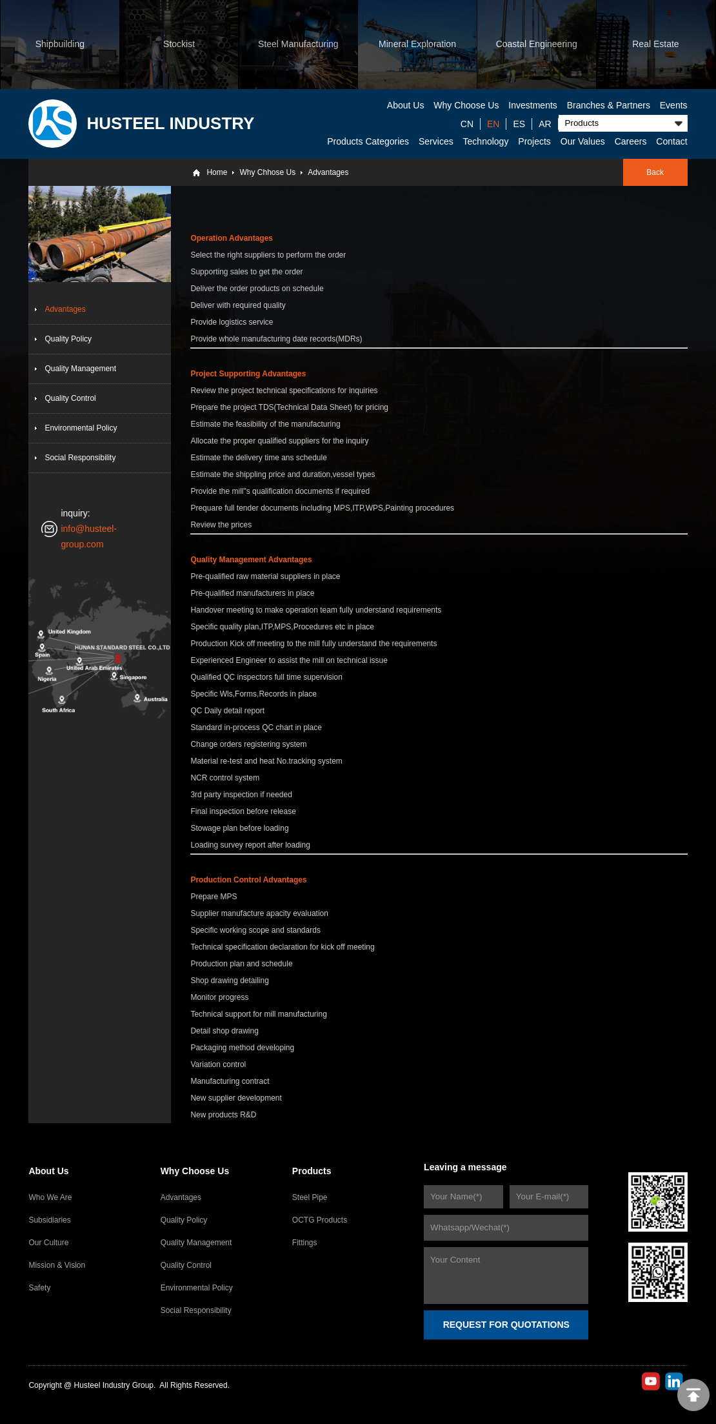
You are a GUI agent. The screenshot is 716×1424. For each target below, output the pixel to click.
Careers (631, 141)
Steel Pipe (310, 1197)
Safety (39, 1287)
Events (674, 105)
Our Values (583, 141)
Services (436, 141)
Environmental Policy (81, 427)
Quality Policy (68, 338)
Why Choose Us (466, 105)
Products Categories (368, 141)
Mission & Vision (56, 1265)
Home (216, 172)
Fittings (304, 1242)
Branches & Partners (608, 105)
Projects (534, 141)
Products (312, 1171)
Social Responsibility (80, 457)
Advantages (328, 172)
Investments (532, 105)
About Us (405, 105)
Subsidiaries (49, 1220)
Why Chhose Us (267, 172)
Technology (486, 141)
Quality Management (80, 368)
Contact (671, 141)
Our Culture (48, 1242)
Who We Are (50, 1197)
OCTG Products (319, 1220)
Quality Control (70, 398)
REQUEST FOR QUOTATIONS (506, 1324)
